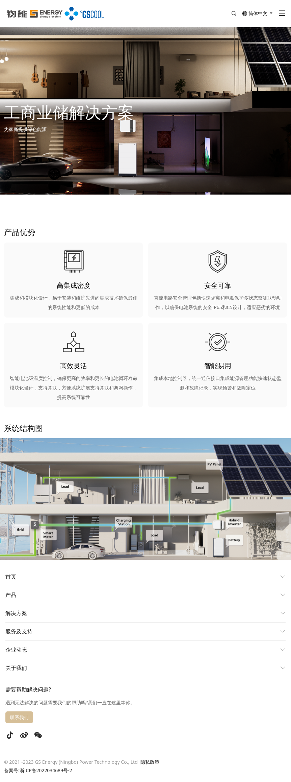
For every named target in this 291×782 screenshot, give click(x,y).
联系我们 (19, 717)
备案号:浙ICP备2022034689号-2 (38, 770)
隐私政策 (149, 762)
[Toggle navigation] (282, 13)
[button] (257, 14)
